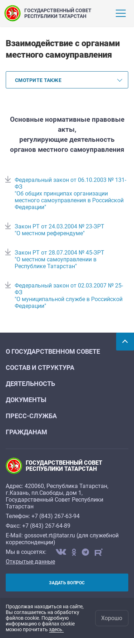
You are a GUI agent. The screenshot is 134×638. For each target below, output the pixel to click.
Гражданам (26, 432)
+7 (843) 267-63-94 (55, 516)
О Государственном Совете (53, 351)
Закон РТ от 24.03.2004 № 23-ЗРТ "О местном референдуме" (59, 230)
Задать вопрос (67, 582)
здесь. (56, 629)
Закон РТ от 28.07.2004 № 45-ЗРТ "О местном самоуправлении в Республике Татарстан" (59, 259)
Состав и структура (40, 367)
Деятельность (30, 383)
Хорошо (111, 618)
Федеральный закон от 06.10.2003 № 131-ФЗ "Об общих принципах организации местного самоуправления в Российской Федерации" (70, 194)
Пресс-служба (31, 416)
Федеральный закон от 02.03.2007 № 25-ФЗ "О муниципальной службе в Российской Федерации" (69, 295)
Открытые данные (30, 561)
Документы (26, 399)
